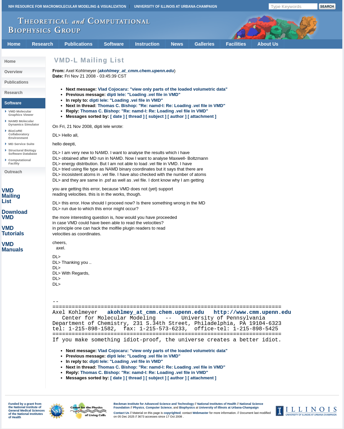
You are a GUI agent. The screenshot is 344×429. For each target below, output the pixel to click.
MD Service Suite (21, 144)
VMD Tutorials (13, 230)
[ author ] (177, 116)
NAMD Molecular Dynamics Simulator (23, 122)
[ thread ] (135, 116)
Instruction (147, 44)
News (177, 44)
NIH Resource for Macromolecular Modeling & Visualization (67, 6)
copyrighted (172, 413)
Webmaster (200, 413)
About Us (267, 44)
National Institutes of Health (216, 404)
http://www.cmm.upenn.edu (252, 312)
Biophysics (187, 407)
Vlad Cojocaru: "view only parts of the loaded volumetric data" (162, 89)
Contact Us (121, 413)
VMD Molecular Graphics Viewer (20, 112)
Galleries (204, 44)
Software (114, 44)
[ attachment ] (202, 116)
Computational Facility (19, 161)
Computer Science (159, 407)
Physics (138, 407)
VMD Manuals (12, 246)
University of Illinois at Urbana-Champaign (175, 6)
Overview (13, 71)
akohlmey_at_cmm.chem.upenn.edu (155, 312)
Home (13, 44)
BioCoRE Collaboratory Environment (18, 134)
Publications (78, 44)
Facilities (236, 44)
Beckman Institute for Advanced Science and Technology (154, 404)
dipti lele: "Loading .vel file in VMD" (143, 94)
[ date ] (117, 116)
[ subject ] (156, 116)
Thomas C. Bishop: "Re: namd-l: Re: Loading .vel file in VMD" (161, 105)
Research (42, 44)
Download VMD (14, 214)
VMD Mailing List (11, 196)
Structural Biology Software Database (22, 151)
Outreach (13, 172)
